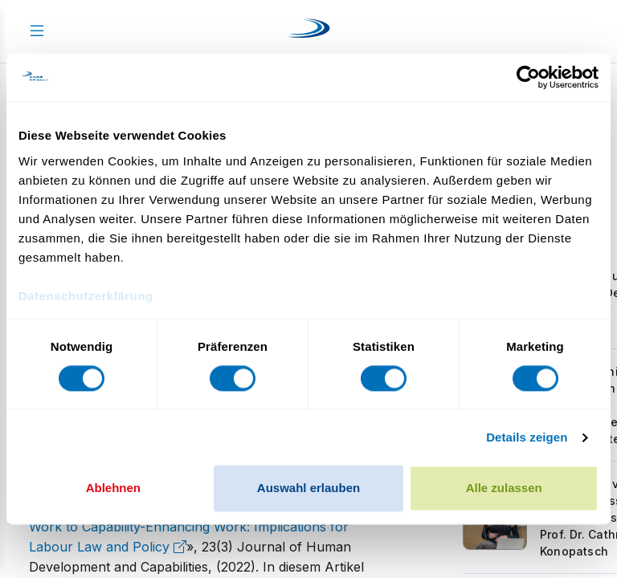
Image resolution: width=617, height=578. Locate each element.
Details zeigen (526, 437)
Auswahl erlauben (308, 488)
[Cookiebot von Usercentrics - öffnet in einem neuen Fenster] (528, 77)
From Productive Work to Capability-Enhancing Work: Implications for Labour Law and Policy (195, 527)
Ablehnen (113, 488)
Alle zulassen (504, 488)
